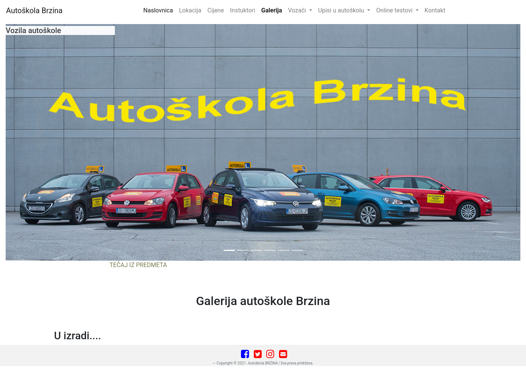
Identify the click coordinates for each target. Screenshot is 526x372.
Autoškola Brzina (34, 10)
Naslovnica (159, 10)
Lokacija (190, 10)
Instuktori (242, 10)
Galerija (271, 10)
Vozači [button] (298, 10)
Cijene (215, 10)
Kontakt (435, 10)
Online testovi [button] (395, 10)
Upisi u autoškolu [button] (342, 10)
